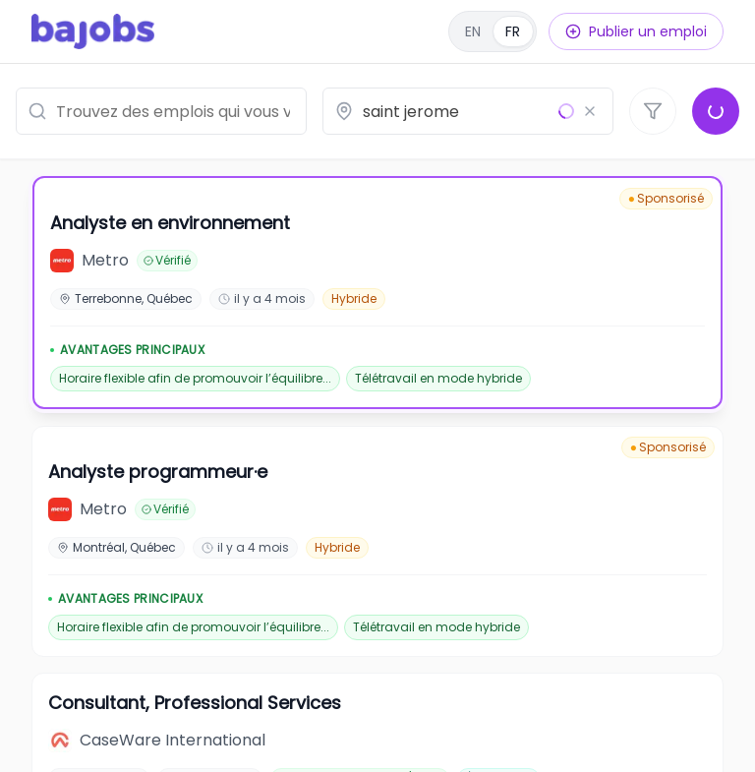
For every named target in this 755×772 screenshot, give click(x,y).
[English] (492, 31)
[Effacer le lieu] (590, 111)
